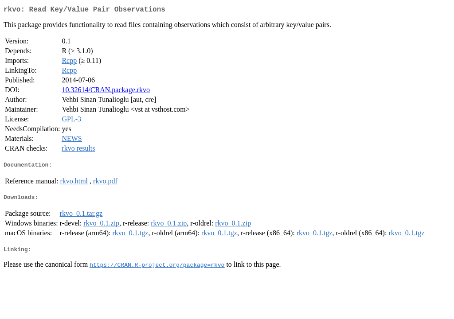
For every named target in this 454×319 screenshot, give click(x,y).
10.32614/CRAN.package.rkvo (106, 91)
